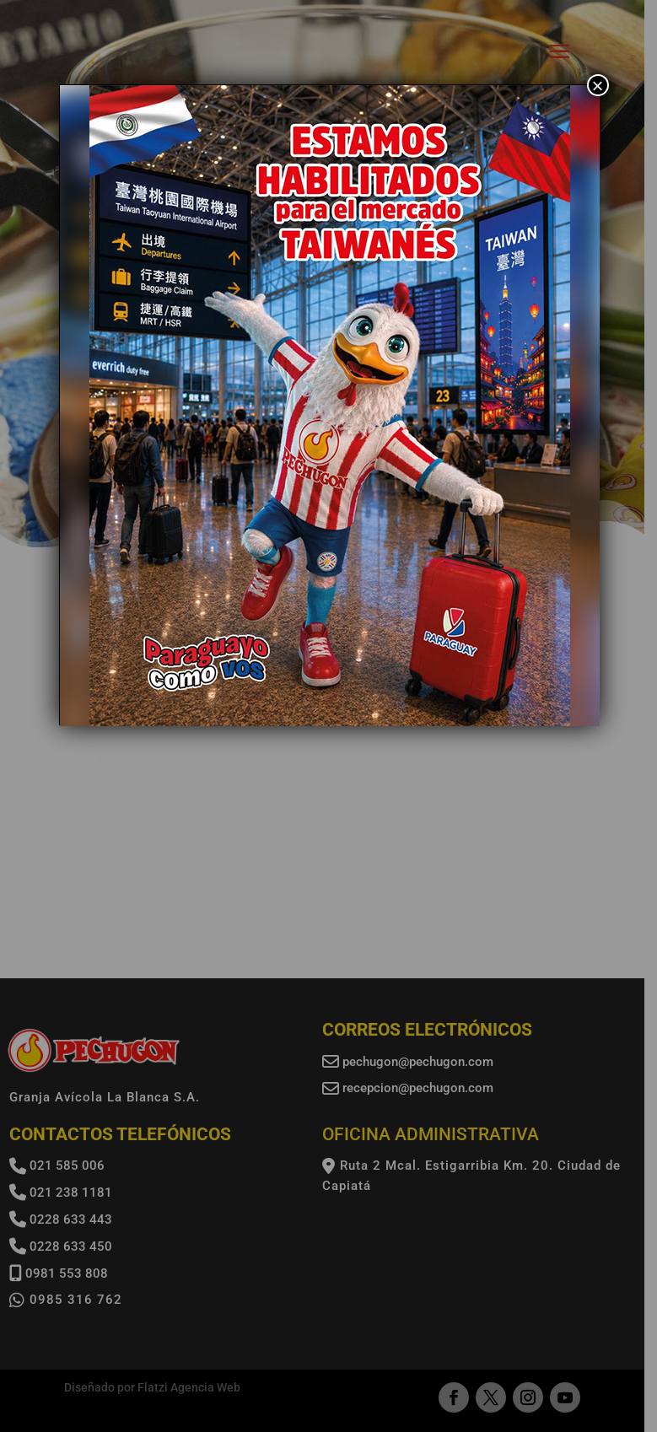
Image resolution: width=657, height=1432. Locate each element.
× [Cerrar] (597, 85)
